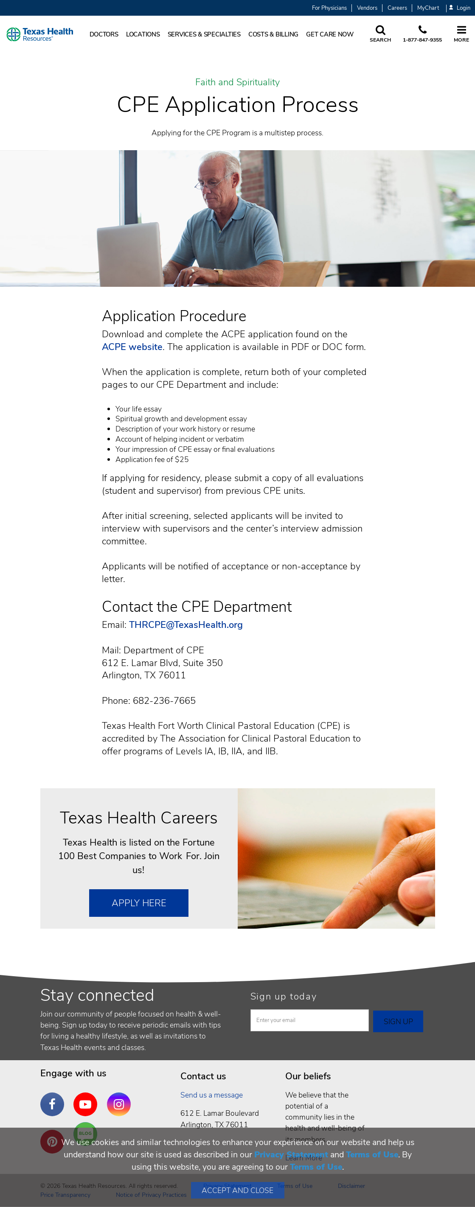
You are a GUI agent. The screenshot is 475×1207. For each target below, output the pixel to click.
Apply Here (139, 903)
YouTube (87, 1098)
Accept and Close (237, 1190)
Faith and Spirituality (237, 83)
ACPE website (132, 347)
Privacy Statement (291, 1154)
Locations (143, 34)
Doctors (104, 34)
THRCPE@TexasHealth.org (186, 625)
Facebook (54, 1098)
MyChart (428, 8)
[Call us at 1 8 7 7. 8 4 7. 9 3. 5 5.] (422, 34)
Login (459, 8)
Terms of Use (372, 1154)
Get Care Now (330, 34)
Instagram (121, 1098)
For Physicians (329, 8)
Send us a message (211, 1095)
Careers (397, 8)
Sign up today (283, 996)
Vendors (367, 8)
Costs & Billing (273, 34)
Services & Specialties (204, 34)
